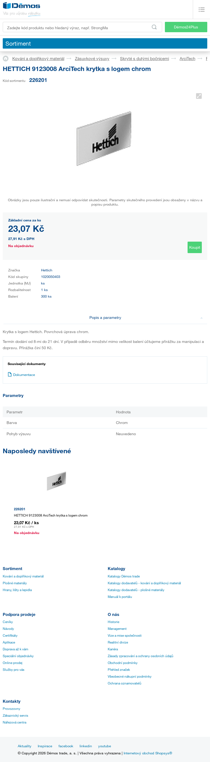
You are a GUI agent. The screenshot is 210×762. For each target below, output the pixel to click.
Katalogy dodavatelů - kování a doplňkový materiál (144, 583)
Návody (8, 628)
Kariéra (113, 649)
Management (117, 628)
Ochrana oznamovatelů (124, 683)
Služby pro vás (13, 669)
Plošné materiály (15, 583)
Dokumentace (21, 374)
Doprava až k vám (15, 649)
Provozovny (11, 708)
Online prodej (12, 662)
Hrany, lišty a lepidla (17, 590)
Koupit (194, 247)
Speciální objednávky (18, 656)
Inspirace (45, 746)
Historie (113, 621)
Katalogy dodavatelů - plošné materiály (136, 590)
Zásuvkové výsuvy (92, 58)
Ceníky (8, 621)
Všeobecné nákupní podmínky (129, 676)
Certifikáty (10, 635)
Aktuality (24, 746)
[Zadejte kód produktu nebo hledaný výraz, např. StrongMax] (82, 27)
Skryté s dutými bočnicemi (144, 58)
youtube (104, 746)
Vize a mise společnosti (125, 635)
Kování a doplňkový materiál (38, 58)
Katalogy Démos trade (124, 576)
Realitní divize (118, 642)
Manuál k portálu (120, 596)
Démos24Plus (186, 27)
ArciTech (187, 58)
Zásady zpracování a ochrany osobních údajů (140, 656)
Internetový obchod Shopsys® (148, 753)
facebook (66, 746)
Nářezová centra (14, 722)
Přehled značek (119, 669)
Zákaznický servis (15, 715)
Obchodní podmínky (123, 662)
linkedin (86, 746)
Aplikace (9, 642)
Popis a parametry (146, 317)
